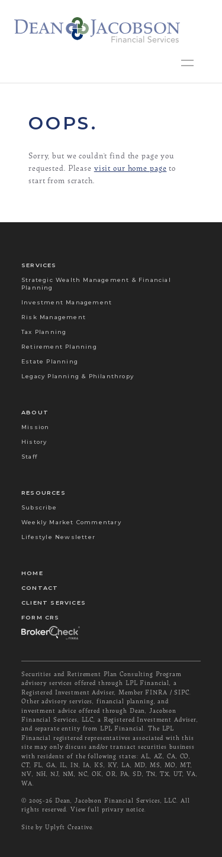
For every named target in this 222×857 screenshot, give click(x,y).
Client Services (53, 602)
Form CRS (40, 617)
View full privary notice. (108, 809)
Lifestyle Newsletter (58, 537)
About (35, 412)
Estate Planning (49, 361)
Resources (43, 492)
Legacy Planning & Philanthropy (77, 376)
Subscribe (39, 507)
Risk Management (53, 317)
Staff (29, 456)
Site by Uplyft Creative (56, 827)
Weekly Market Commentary (71, 522)
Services (39, 265)
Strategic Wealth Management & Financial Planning (96, 284)
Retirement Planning (59, 346)
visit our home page (130, 168)
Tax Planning (43, 332)
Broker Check (49, 632)
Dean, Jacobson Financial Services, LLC (115, 800)
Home (32, 573)
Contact (39, 588)
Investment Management (66, 302)
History (34, 442)
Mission (35, 427)
